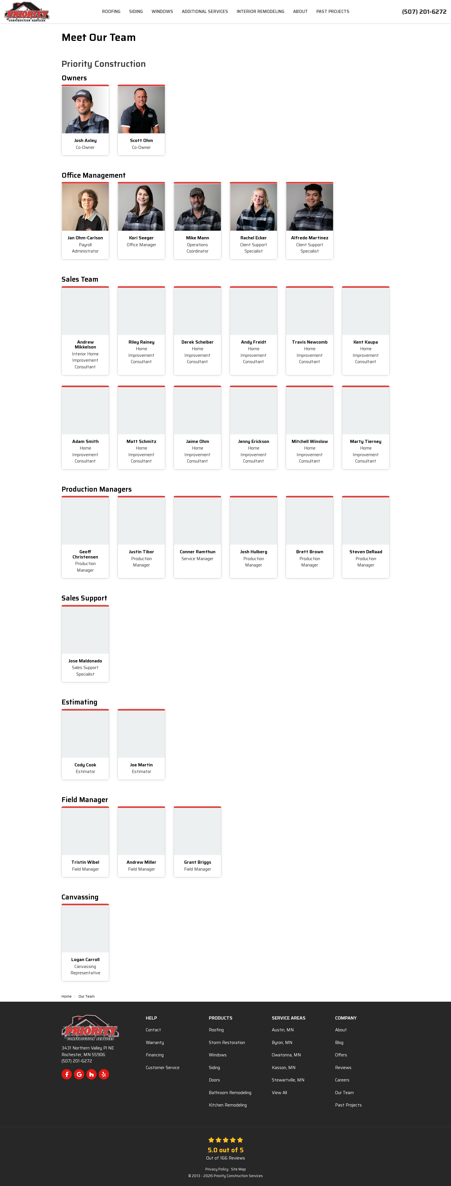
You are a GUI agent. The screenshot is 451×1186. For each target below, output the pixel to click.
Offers (341, 1055)
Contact (153, 1029)
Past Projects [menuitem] (332, 11)
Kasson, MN (283, 1067)
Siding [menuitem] (136, 11)
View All (279, 1092)
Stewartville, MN (288, 1080)
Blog (339, 1042)
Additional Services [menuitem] (205, 11)
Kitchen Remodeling (228, 1105)
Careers (342, 1080)
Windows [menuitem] (162, 11)
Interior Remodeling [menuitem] (260, 11)
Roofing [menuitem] (111, 11)
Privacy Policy (216, 1169)
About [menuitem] (300, 11)
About (341, 1029)
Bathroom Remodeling (230, 1092)
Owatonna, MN (286, 1055)
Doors (214, 1080)
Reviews (343, 1067)
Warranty (155, 1042)
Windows (218, 1055)
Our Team (344, 1092)
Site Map (238, 1169)
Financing (155, 1055)
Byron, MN (282, 1042)
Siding (214, 1067)
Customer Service (162, 1067)
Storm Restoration (227, 1042)
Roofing (216, 1029)
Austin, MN (283, 1029)
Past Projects (348, 1105)
